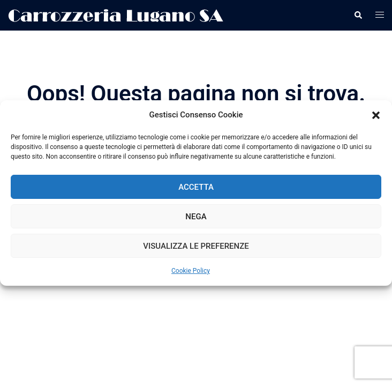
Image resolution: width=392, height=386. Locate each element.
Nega (195, 216)
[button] (376, 115)
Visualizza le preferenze (195, 246)
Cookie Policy (190, 270)
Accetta (196, 187)
